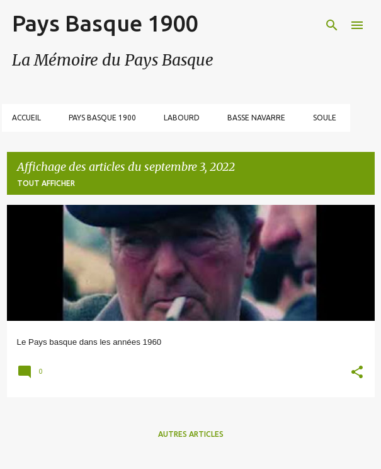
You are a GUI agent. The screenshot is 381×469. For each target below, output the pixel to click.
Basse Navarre (256, 117)
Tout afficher (46, 183)
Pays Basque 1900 (105, 23)
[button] (357, 373)
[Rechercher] (331, 25)
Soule (324, 117)
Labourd (182, 117)
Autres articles (191, 434)
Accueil (26, 117)
